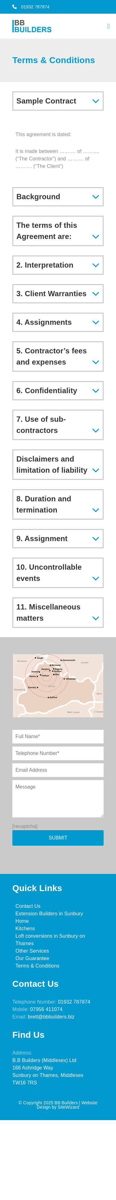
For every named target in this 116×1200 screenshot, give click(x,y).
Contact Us (28, 906)
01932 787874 (30, 6)
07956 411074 (46, 1009)
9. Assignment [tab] (42, 538)
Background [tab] (38, 196)
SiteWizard (68, 1107)
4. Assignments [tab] (44, 322)
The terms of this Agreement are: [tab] (46, 231)
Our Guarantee (32, 958)
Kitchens (25, 928)
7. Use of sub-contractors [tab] (41, 424)
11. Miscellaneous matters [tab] (48, 612)
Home (22, 921)
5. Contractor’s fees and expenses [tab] (51, 356)
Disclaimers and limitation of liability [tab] (51, 464)
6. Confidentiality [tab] (46, 390)
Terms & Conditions (37, 965)
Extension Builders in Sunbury (49, 913)
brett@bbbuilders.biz (51, 1016)
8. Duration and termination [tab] (43, 504)
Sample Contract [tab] (46, 101)
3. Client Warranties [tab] (51, 293)
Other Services (32, 951)
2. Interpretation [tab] (44, 265)
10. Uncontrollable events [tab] (49, 572)
